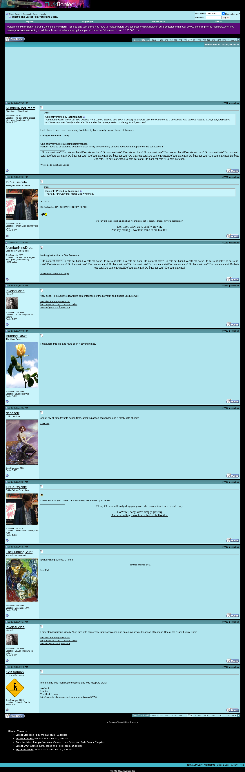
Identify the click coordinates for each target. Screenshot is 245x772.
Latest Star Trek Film (28, 734)
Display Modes (229, 44)
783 (204, 40)
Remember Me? (231, 14)
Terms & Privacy (194, 765)
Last (233, 40)
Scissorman (15, 672)
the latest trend (24, 738)
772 (185, 40)
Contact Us (209, 765)
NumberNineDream (20, 108)
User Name (200, 13)
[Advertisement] (37, 74)
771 (180, 40)
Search (218, 21)
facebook (44, 688)
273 (161, 40)
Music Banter (14, 14)
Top (242, 765)
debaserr (12, 413)
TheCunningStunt (19, 552)
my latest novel (24, 749)
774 (194, 40)
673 (166, 40)
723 (171, 40)
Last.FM (44, 423)
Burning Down (16, 336)
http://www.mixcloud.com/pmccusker (58, 304)
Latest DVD (22, 745)
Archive (235, 765)
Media (43, 14)
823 (208, 40)
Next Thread (130, 722)
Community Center (30, 14)
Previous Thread (116, 722)
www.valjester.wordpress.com (55, 307)
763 (175, 40)
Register (30, 21)
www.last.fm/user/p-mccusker (55, 301)
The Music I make (49, 694)
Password (199, 17)
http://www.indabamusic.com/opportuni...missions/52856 (68, 697)
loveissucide (15, 291)
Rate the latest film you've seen (34, 742)
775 (199, 40)
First (153, 40)
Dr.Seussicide (16, 182)
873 (213, 40)
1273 (219, 40)
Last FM (44, 570)
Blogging (86, 21)
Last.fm (44, 691)
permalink (234, 103)
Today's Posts (158, 21)
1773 (224, 40)
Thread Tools (211, 44)
